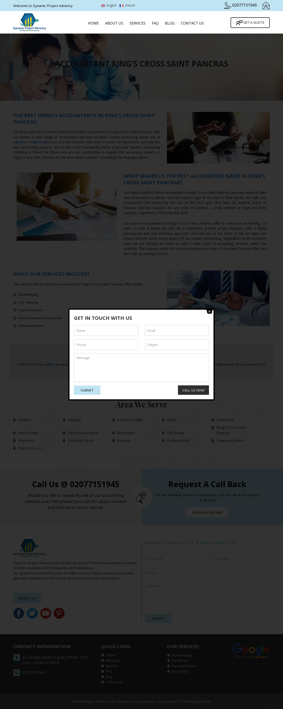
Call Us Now (193, 390)
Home (93, 23)
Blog (170, 23)
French (127, 5)
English (109, 5)
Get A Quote (250, 22)
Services (138, 23)
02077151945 (244, 5)
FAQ (155, 23)
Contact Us (192, 23)
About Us (114, 23)
